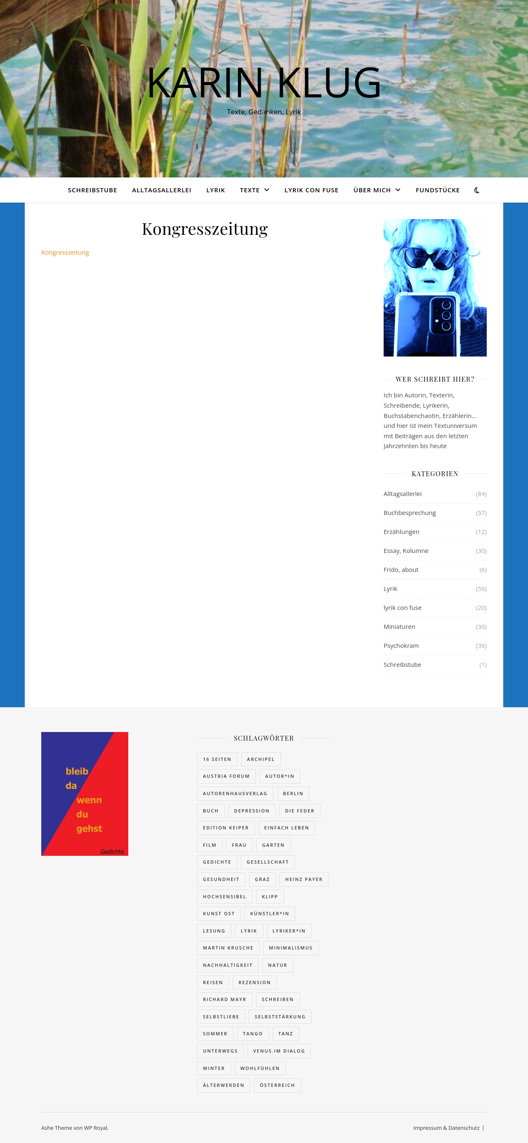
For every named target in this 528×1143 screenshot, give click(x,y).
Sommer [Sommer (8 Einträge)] (215, 1033)
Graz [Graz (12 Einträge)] (262, 879)
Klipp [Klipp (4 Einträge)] (270, 896)
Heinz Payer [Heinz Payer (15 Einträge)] (304, 879)
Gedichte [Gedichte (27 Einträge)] (217, 862)
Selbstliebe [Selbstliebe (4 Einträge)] (221, 1016)
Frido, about (401, 569)
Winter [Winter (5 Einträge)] (214, 1068)
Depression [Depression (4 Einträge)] (252, 811)
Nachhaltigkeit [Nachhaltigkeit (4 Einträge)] (228, 965)
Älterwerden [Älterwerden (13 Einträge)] (224, 1085)
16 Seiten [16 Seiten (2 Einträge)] (217, 759)
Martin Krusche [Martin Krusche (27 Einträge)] (228, 948)
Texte (250, 190)
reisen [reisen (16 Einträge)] (213, 982)
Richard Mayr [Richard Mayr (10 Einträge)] (225, 999)
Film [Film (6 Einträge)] (210, 845)
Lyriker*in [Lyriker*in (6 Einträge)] (289, 931)
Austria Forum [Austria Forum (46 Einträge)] (226, 776)
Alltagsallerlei (161, 190)
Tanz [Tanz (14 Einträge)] (285, 1033)
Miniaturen (399, 626)
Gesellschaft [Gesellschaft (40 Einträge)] (268, 862)
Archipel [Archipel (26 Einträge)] (261, 759)
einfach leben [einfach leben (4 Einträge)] (286, 827)
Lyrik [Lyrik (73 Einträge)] (249, 931)
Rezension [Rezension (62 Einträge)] (254, 982)
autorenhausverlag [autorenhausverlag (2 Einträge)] (235, 793)
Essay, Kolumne (406, 550)
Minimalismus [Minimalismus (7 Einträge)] (291, 948)
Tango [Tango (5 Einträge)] (253, 1033)
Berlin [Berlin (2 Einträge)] (293, 793)
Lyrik (215, 190)
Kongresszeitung (65, 252)
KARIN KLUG (264, 81)
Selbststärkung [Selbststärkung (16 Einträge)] (280, 1016)
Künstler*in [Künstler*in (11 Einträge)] (270, 913)
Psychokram (401, 645)
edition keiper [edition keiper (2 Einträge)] (226, 827)
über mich (372, 190)
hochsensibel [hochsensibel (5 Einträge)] (225, 896)
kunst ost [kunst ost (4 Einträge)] (219, 913)
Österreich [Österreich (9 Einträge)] (277, 1085)
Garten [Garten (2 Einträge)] (273, 845)
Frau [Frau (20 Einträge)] (239, 845)
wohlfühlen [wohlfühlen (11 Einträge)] (260, 1068)
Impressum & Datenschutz (446, 1127)
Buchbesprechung (410, 512)
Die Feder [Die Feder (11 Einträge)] (300, 811)
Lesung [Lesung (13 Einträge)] (214, 931)
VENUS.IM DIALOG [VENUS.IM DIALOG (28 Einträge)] (279, 1051)
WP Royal (95, 1127)
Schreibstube (93, 190)
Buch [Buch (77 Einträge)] (211, 811)
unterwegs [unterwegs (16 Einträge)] (220, 1051)
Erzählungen (402, 531)
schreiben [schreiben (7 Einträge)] (278, 999)
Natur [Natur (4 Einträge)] (278, 965)
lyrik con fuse (312, 190)
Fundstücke (438, 190)
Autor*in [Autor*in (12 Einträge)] (280, 776)
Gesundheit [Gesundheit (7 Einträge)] (221, 879)
